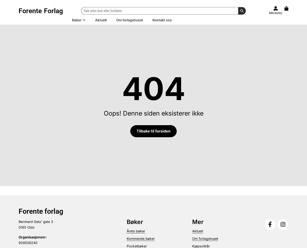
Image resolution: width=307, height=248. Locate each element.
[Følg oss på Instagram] (283, 224)
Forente (41, 11)
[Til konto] (276, 8)
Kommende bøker (141, 239)
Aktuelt (197, 231)
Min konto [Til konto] (275, 13)
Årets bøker (136, 231)
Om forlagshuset (205, 239)
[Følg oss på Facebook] (270, 224)
